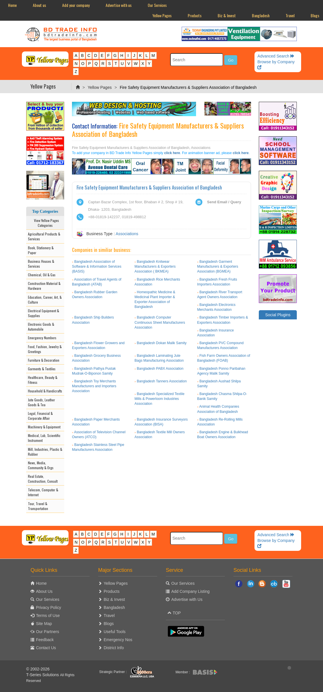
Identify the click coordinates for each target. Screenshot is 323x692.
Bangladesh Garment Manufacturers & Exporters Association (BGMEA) (217, 266)
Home (12, 5)
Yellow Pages (162, 15)
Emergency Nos (118, 639)
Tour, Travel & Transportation (38, 506)
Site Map (44, 623)
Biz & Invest (227, 15)
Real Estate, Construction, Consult (43, 479)
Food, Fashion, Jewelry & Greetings (45, 349)
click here (172, 153)
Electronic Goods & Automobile (41, 326)
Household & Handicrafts (45, 390)
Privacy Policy (48, 607)
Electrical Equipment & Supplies (43, 313)
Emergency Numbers (42, 337)
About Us (44, 591)
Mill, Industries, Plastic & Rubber (45, 452)
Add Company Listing (190, 591)
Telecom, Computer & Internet (43, 492)
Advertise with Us (186, 599)
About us (39, 5)
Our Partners (47, 631)
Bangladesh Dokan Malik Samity (162, 343)
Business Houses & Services (41, 264)
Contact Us (46, 647)
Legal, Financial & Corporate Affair (40, 416)
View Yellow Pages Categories (45, 223)
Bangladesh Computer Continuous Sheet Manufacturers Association (159, 322)
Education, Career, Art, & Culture (45, 299)
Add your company (76, 5)
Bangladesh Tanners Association (162, 381)
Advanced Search (275, 56)
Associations (127, 233)
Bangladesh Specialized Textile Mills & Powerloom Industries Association (159, 399)
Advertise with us (119, 5)
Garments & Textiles (42, 368)
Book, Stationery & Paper (41, 250)
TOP (174, 613)
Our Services (157, 5)
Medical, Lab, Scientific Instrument (44, 438)
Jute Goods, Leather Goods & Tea (41, 402)
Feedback (45, 639)
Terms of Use (48, 615)
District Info (114, 647)
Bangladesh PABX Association (160, 369)
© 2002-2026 (38, 669)
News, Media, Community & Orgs (41, 465)
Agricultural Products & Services (44, 236)
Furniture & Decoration (43, 360)
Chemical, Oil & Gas (42, 274)
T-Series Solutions (43, 674)
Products (195, 15)
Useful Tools (115, 631)
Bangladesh (260, 15)
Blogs (109, 623)
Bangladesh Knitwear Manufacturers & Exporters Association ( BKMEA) (155, 266)
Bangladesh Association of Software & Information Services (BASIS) (96, 266)
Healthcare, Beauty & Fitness (42, 380)
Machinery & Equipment (44, 426)
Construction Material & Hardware (44, 286)
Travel (290, 15)
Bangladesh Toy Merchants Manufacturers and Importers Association (94, 386)
